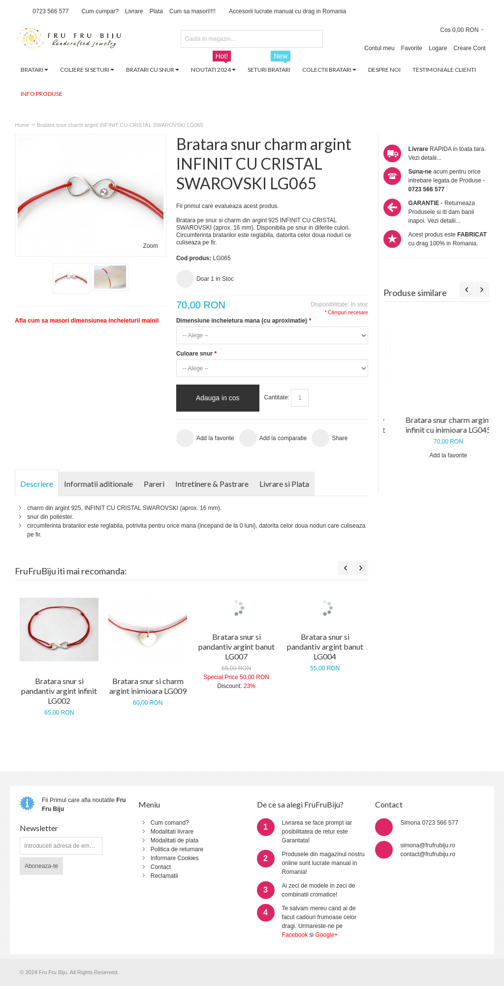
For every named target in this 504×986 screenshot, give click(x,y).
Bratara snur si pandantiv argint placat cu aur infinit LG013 (436, 429)
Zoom (150, 245)
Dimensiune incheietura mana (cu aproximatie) (243, 320)
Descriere (36, 483)
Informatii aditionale (98, 483)
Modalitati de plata (174, 840)
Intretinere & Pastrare (212, 483)
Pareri (154, 483)
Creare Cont (469, 48)
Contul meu (379, 48)
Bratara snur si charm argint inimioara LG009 (148, 685)
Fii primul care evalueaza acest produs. (227, 206)
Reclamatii (164, 875)
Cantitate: (276, 397)
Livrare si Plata (284, 483)
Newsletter (39, 828)
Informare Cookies (175, 858)
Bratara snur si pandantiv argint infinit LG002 (59, 690)
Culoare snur (196, 353)
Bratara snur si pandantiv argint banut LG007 (236, 646)
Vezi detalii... (425, 157)
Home (22, 125)
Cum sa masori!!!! (192, 11)
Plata (156, 11)
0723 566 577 (50, 11)
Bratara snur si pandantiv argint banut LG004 (325, 646)
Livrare (134, 11)
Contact (161, 867)
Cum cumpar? (100, 11)
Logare (438, 48)
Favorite (411, 48)
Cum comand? (170, 822)
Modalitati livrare (172, 831)
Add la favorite (436, 465)
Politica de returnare (177, 849)
